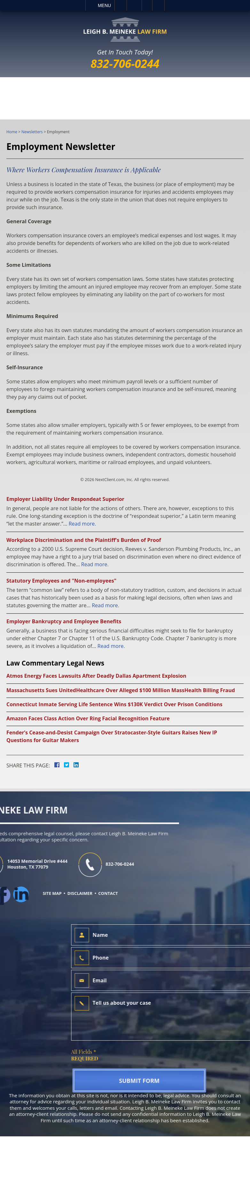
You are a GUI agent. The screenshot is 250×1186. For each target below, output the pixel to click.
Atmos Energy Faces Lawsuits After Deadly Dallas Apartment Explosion (96, 675)
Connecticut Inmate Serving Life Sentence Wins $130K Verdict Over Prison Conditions (114, 704)
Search (158, 5)
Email (134, 5)
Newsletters (32, 132)
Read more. (82, 523)
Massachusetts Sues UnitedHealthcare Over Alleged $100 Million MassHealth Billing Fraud (120, 690)
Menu (104, 5)
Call (121, 5)
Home (11, 132)
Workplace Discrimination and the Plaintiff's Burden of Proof (83, 540)
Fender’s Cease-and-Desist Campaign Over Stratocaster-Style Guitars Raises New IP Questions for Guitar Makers (111, 736)
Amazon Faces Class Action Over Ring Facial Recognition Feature (88, 718)
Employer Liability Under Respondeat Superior (65, 499)
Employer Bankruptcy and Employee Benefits (63, 621)
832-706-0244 (124, 63)
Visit (147, 5)
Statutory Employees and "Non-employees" (61, 580)
